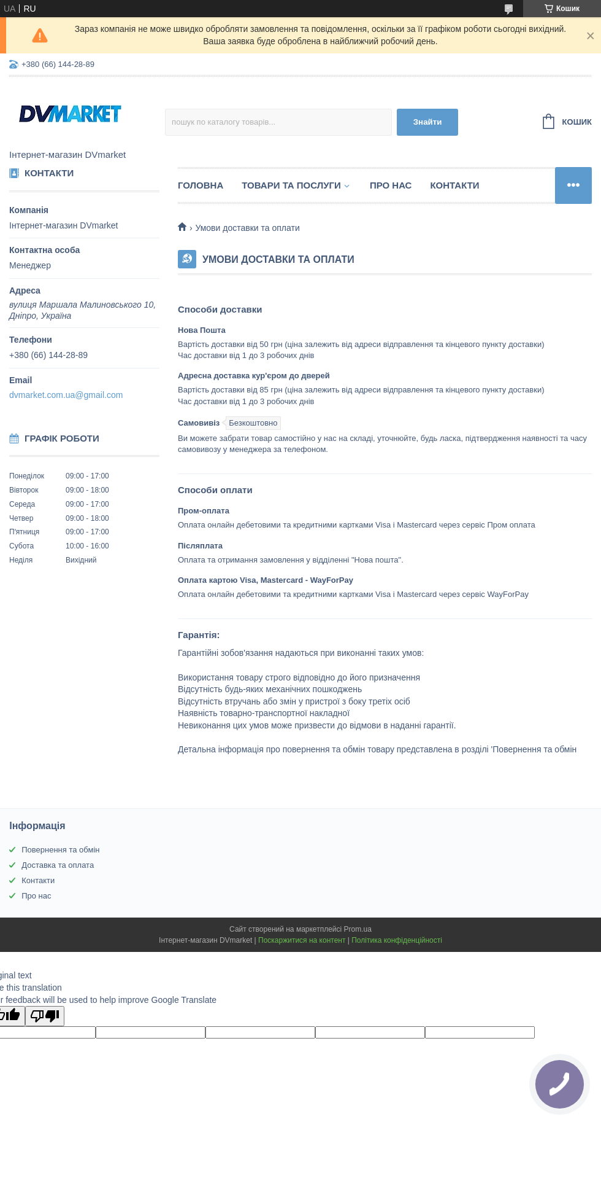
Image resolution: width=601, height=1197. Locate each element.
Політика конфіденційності (396, 940)
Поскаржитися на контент (301, 940)
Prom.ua (358, 929)
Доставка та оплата (57, 865)
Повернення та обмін (60, 849)
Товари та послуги (291, 185)
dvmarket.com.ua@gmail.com (66, 395)
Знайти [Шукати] (427, 122)
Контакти (454, 185)
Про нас (391, 185)
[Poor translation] (44, 1016)
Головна (200, 185)
